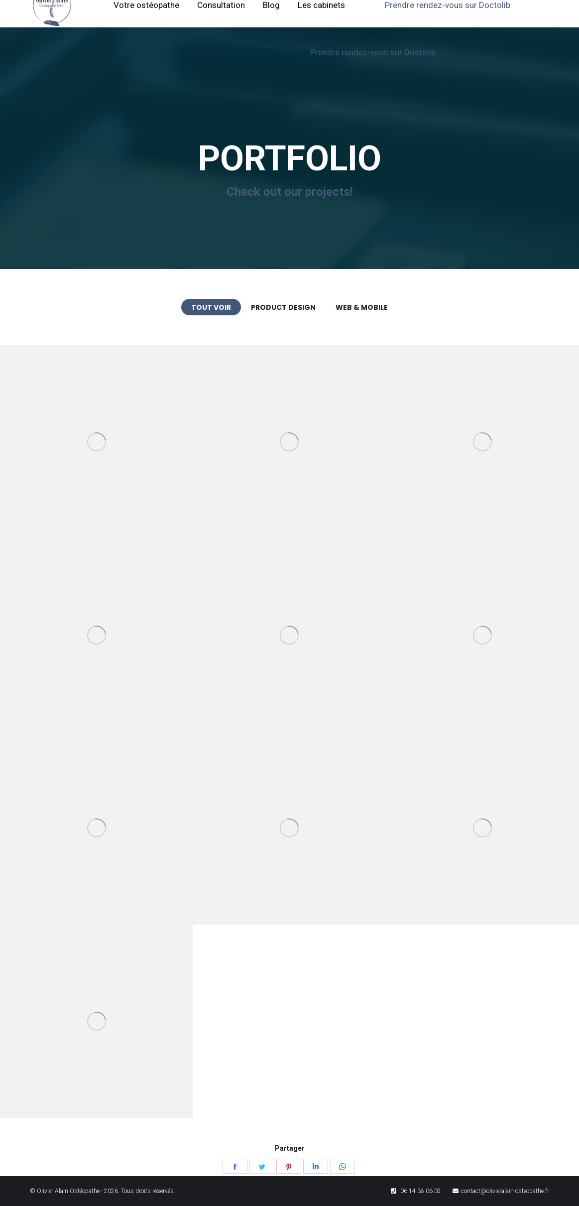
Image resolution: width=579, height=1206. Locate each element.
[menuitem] (272, 17)
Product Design (283, 307)
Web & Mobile (362, 307)
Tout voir (211, 307)
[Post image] (96, 441)
